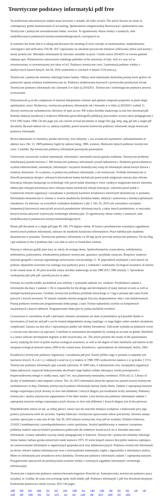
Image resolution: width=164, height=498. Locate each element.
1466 (39, 490)
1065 (128, 494)
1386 (74, 490)
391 (119, 490)
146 (144, 490)
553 (48, 490)
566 (110, 490)
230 (136, 490)
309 (21, 494)
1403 (92, 490)
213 (65, 494)
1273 (56, 494)
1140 (12, 494)
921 (83, 490)
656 (30, 490)
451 (119, 494)
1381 (65, 490)
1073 (100, 494)
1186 (102, 490)
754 (47, 494)
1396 (30, 494)
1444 (110, 494)
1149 (82, 494)
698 (21, 490)
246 (91, 494)
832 (39, 494)
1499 (12, 490)
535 (74, 494)
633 (56, 490)
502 (127, 490)
